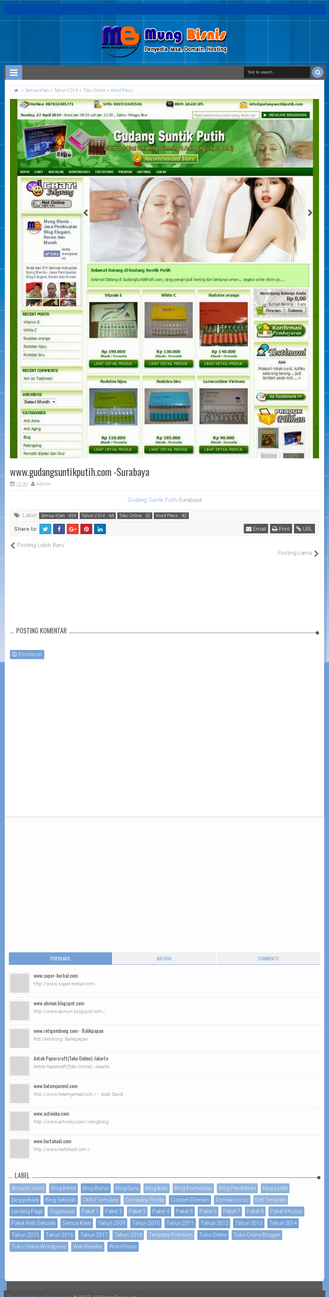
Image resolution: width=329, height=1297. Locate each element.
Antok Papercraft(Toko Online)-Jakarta (71, 1050)
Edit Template (270, 1192)
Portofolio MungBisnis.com (39, 1290)
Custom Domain (190, 1192)
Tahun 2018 (128, 1227)
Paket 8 (255, 1204)
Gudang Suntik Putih (152, 500)
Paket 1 (90, 1204)
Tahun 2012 (214, 1215)
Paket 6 (208, 1204)
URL (304, 529)
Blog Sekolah (60, 1192)
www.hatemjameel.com (55, 1077)
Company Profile (144, 1192)
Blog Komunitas (193, 1180)
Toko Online (130, 515)
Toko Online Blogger (256, 1227)
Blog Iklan (156, 1180)
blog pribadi (25, 1192)
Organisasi (62, 1204)
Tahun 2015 (25, 1227)
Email (256, 529)
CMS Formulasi (101, 1192)
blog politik (275, 1180)
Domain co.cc (232, 1192)
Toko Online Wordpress (38, 1238)
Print (281, 529)
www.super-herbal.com (56, 967)
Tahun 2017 (94, 1227)
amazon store (27, 1180)
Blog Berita (63, 1180)
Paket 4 (160, 1204)
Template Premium (171, 1227)
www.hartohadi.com (52, 1133)
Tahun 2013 (249, 1215)
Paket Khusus (286, 1204)
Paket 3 (137, 1204)
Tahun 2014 (93, 515)
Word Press (167, 515)
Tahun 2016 (59, 1227)
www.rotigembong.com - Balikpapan (68, 1022)
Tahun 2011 (180, 1215)
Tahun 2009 (111, 1215)
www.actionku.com (51, 1105)
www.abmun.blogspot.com (59, 995)
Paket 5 (184, 1204)
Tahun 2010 (146, 1215)
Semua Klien (53, 515)
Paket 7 (231, 1204)
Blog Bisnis (96, 1180)
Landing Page (27, 1204)
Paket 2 (113, 1204)
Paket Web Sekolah (33, 1215)
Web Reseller (88, 1238)
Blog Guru (127, 1180)
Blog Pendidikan (237, 1180)
